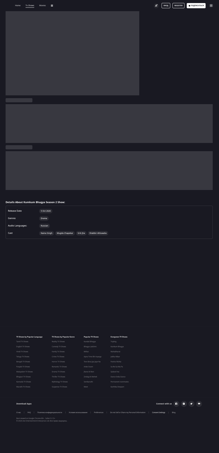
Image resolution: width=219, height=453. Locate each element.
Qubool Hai (115, 357)
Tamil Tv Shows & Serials (57, 417)
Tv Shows (30, 6)
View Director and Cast (16, 132)
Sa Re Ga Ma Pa (117, 352)
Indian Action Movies (24, 422)
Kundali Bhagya (90, 327)
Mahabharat (115, 337)
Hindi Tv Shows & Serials (56, 412)
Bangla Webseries (87, 432)
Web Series (56, 6)
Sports (92, 6)
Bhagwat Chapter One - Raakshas (157, 412)
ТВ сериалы (53, 100)
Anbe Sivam (88, 352)
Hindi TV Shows (22, 337)
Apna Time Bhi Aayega (92, 342)
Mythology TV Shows (60, 367)
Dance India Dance (118, 362)
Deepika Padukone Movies (124, 412)
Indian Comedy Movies (25, 417)
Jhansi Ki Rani (89, 357)
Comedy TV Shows (59, 332)
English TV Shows (23, 332)
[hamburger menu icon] (211, 5)
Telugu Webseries (87, 422)
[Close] (214, 447)
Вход (166, 5)
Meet (86, 372)
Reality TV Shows (58, 327)
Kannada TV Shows (23, 367)
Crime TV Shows (58, 342)
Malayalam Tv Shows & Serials (59, 432)
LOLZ (81, 6)
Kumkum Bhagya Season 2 (20, 100)
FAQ (29, 398)
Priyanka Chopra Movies (123, 432)
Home (18, 6)
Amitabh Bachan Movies (123, 422)
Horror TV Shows (58, 347)
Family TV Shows (58, 337)
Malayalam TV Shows (24, 357)
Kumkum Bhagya (117, 332)
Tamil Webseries (86, 417)
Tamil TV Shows (22, 327)
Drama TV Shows (58, 357)
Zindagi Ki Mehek (90, 362)
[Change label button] (156, 5)
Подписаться (196, 5)
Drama (44, 115)
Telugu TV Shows (22, 342)
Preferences (98, 398)
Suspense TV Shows (59, 372)
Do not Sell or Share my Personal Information (127, 398)
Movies (42, 6)
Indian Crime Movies (24, 427)
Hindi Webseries (86, 412)
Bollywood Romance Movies (27, 432)
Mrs (145, 427)
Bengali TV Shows (23, 347)
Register (178, 5)
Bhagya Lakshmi (90, 332)
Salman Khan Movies (122, 417)
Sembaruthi (88, 367)
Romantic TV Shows (59, 352)
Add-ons (70, 6)
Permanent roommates (120, 367)
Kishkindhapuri (150, 432)
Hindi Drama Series (88, 427)
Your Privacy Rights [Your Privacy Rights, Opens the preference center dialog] (168, 446)
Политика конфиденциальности (49, 398)
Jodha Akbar (115, 342)
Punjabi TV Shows (23, 352)
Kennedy (147, 417)
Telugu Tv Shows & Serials (57, 422)
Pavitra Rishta (116, 347)
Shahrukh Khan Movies (123, 427)
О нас (18, 398)
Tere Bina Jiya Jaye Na (92, 347)
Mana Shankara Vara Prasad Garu (157, 437)
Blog (173, 398)
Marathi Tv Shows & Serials (58, 427)
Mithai (86, 337)
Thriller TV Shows (58, 362)
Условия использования (78, 398)
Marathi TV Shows (23, 372)
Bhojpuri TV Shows (23, 362)
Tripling (113, 327)
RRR (145, 422)
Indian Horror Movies (24, 412)
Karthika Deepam (117, 372)
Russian (27, 115)
